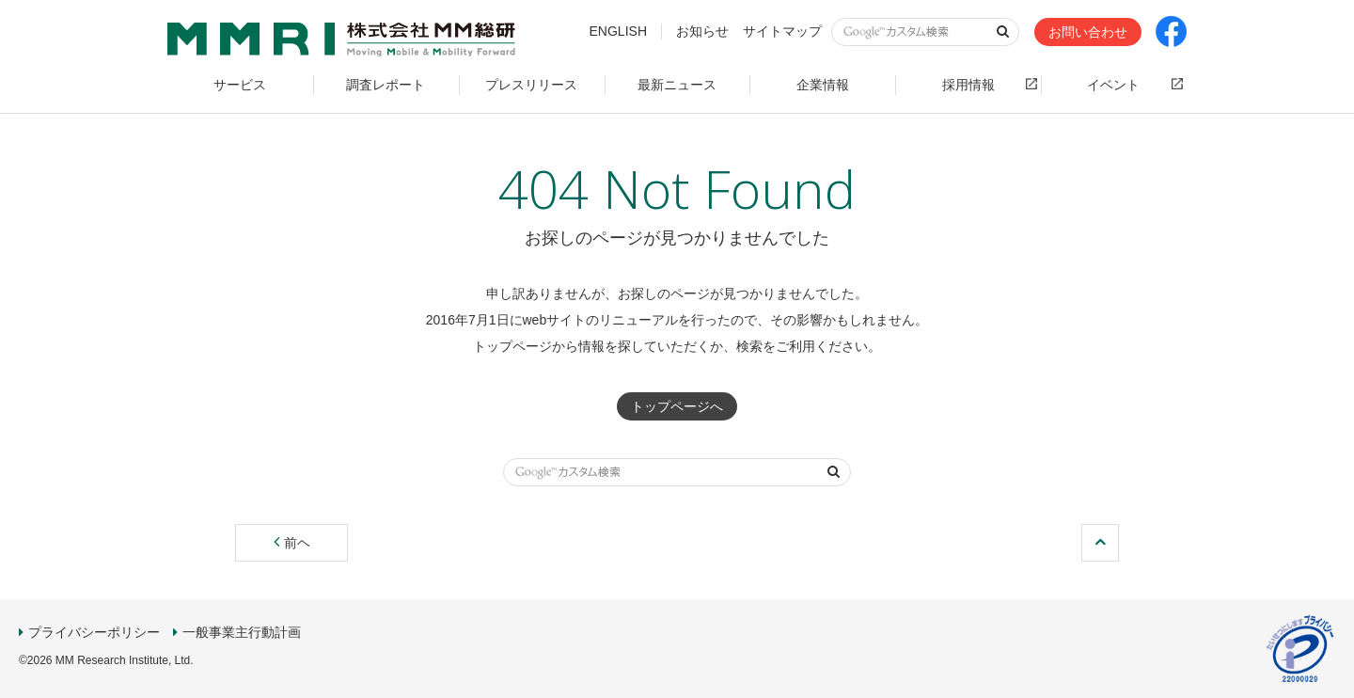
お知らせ (702, 31)
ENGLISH (618, 31)
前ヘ (292, 542)
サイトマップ (782, 31)
